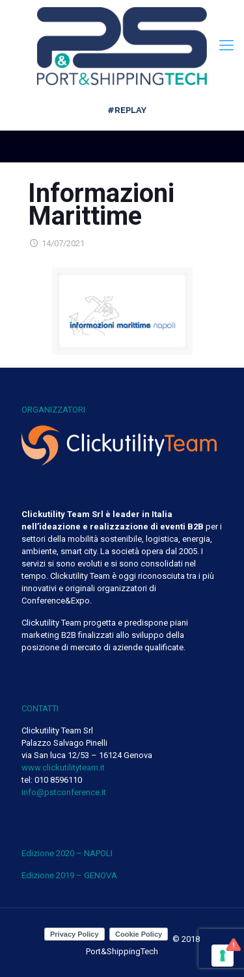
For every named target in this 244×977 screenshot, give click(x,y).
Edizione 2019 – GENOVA (69, 875)
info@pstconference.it (63, 792)
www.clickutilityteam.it (63, 767)
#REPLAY (126, 110)
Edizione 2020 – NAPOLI (67, 853)
